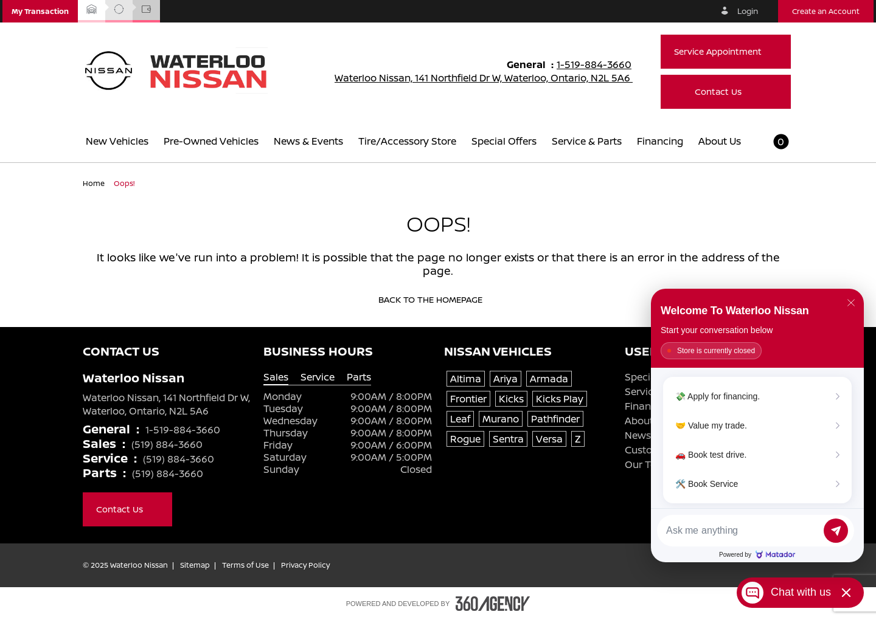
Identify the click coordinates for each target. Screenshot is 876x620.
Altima (465, 378)
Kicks (511, 398)
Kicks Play (559, 398)
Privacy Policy (305, 565)
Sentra (508, 439)
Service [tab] (318, 377)
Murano (500, 418)
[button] (40, 11)
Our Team (648, 464)
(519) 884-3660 (167, 444)
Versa (549, 439)
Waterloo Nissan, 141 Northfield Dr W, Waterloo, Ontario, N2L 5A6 (491, 77)
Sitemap (195, 565)
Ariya (505, 378)
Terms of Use (245, 565)
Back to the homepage (438, 299)
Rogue (465, 439)
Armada (549, 378)
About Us (646, 421)
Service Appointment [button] (725, 51)
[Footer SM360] (493, 603)
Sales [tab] (275, 377)
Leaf (460, 418)
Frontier (468, 398)
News (638, 435)
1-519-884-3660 (599, 64)
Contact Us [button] (726, 91)
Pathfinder (555, 418)
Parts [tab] (359, 377)
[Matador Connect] (757, 425)
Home (94, 183)
